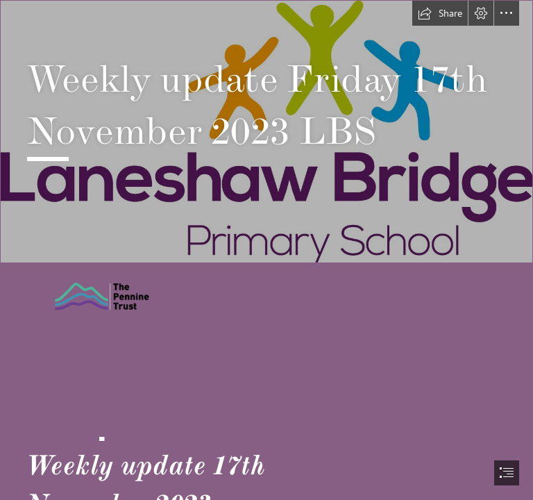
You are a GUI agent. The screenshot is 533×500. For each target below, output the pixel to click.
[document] (266, 250)
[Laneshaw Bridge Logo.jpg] (266, 131)
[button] (440, 13)
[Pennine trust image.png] (131, 296)
